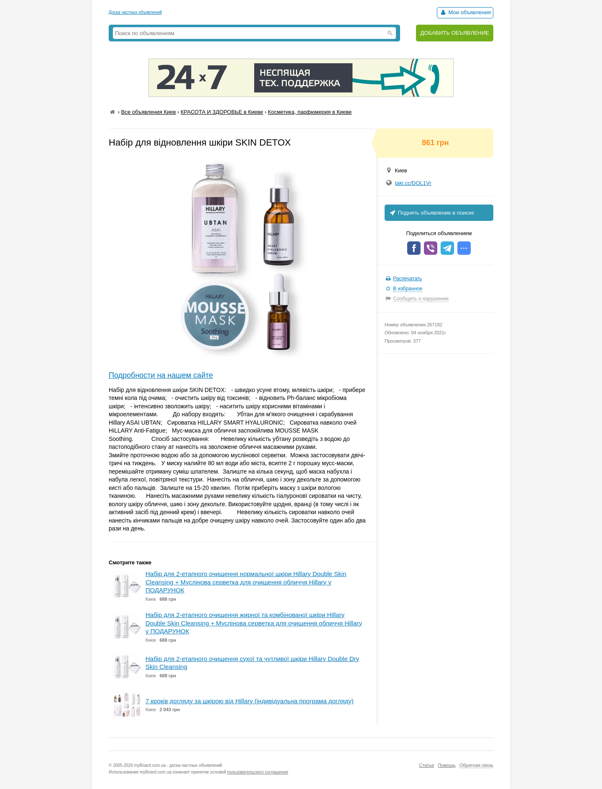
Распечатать (407, 279)
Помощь (447, 765)
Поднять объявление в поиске (431, 213)
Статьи (426, 765)
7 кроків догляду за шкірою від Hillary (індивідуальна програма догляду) (249, 700)
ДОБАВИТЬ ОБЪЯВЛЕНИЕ (454, 33)
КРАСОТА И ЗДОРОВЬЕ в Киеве (222, 112)
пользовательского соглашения (257, 772)
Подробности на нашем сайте (161, 375)
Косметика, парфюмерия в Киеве (310, 112)
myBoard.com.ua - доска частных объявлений (178, 765)
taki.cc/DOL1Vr (413, 183)
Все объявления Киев (148, 112)
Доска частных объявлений (135, 12)
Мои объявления (465, 12)
